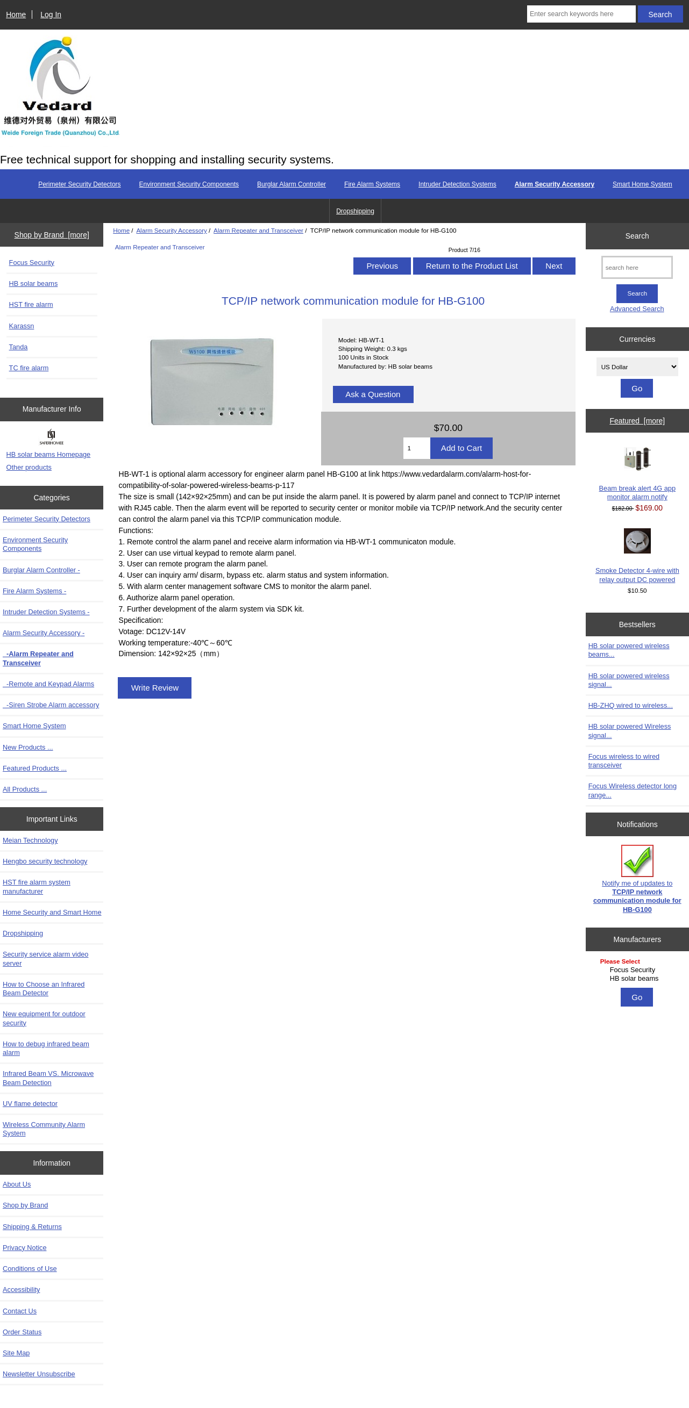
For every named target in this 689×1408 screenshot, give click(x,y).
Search (637, 236)
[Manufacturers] (637, 971)
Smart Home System (642, 184)
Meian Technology (30, 840)
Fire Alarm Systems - (34, 591)
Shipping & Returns (32, 1227)
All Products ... (25, 789)
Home (16, 14)
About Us (17, 1184)
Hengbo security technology (45, 861)
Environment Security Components (189, 184)
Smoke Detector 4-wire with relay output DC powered (637, 556)
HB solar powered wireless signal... (629, 680)
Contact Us (20, 1311)
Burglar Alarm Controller (291, 184)
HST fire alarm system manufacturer (36, 886)
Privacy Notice (24, 1248)
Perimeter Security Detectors (79, 184)
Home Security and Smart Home (52, 912)
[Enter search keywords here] (581, 14)
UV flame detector (30, 1104)
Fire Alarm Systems (372, 184)
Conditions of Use (30, 1269)
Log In (50, 14)
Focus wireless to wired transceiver (624, 760)
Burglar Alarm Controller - (41, 570)
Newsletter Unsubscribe (39, 1374)
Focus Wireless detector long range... (632, 790)
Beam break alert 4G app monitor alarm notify (637, 474)
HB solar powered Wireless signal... (629, 730)
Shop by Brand (25, 1205)
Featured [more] (637, 420)
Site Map (16, 1353)
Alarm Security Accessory (171, 230)
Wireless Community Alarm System (44, 1128)
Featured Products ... (35, 768)
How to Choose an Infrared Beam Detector (43, 988)
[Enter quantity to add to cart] (416, 448)
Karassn (21, 326)
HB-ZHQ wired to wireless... (630, 705)
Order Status (22, 1332)
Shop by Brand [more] (52, 235)
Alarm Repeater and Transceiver (258, 230)
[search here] (637, 267)
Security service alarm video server (45, 958)
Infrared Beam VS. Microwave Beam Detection (48, 1077)
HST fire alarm (31, 304)
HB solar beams (33, 283)
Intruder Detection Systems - (46, 612)
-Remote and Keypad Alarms (48, 684)
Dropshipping (355, 211)
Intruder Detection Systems (457, 184)
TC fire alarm (29, 368)
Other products (29, 467)
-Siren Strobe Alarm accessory (51, 705)
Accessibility (21, 1289)
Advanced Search (637, 309)
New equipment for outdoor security (44, 1018)
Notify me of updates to (637, 879)
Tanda (18, 347)
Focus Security (31, 262)
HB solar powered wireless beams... (629, 650)
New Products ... (28, 747)
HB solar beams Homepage (48, 454)
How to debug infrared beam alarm (46, 1048)
